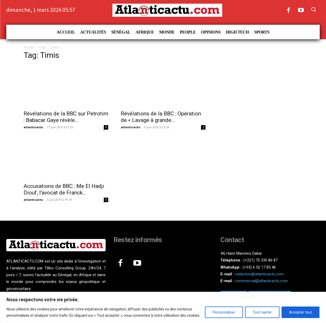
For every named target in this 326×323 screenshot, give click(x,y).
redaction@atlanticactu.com (259, 274)
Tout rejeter (262, 312)
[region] (163, 307)
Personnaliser (224, 312)
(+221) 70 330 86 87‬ (260, 260)
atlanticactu (33, 127)
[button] (313, 9)
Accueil (29, 47)
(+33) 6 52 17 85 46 (259, 267)
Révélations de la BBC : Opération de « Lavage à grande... (161, 116)
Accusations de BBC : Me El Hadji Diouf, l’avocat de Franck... (64, 189)
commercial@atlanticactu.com (261, 281)
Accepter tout (300, 312)
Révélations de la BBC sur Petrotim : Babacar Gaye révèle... (66, 116)
